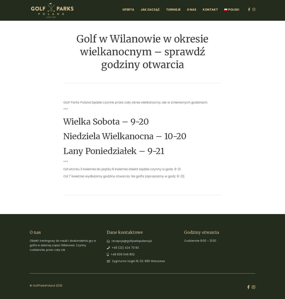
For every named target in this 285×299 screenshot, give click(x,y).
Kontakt (210, 10)
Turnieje (173, 10)
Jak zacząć (150, 10)
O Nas (191, 10)
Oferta (128, 10)
